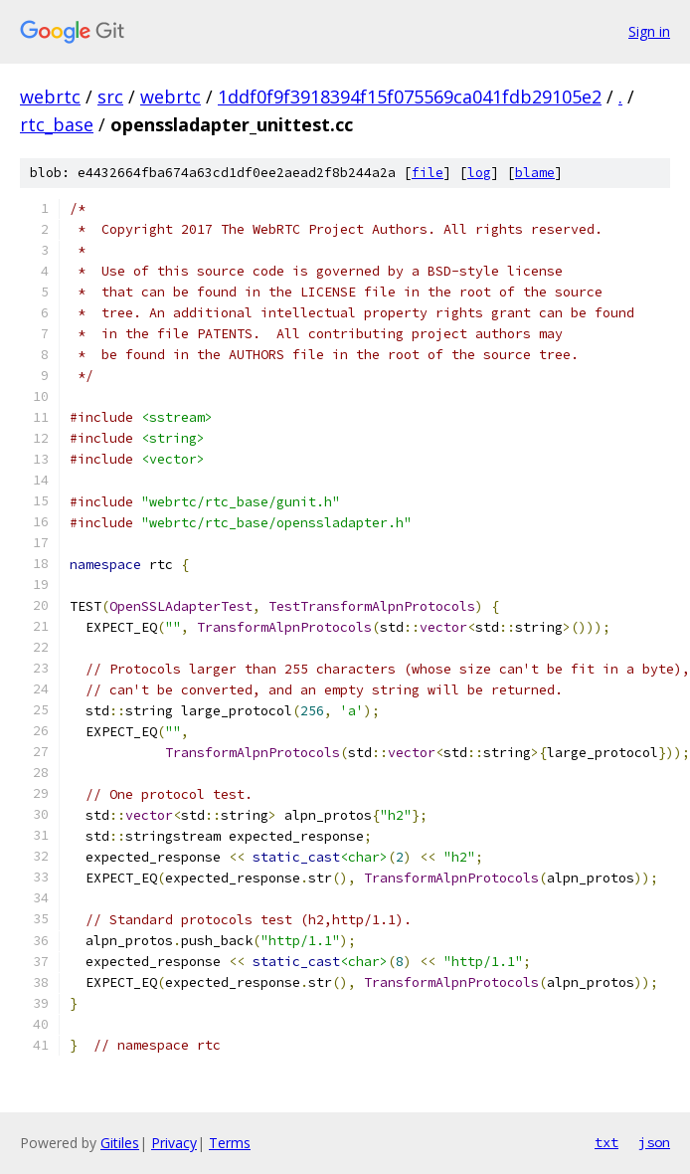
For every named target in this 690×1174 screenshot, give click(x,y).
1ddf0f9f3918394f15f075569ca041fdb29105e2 (410, 96)
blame (535, 172)
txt (606, 1142)
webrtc (50, 96)
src (110, 96)
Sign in (649, 31)
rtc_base (56, 124)
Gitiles (119, 1142)
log (479, 172)
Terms (230, 1142)
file (427, 172)
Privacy (174, 1142)
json (654, 1142)
